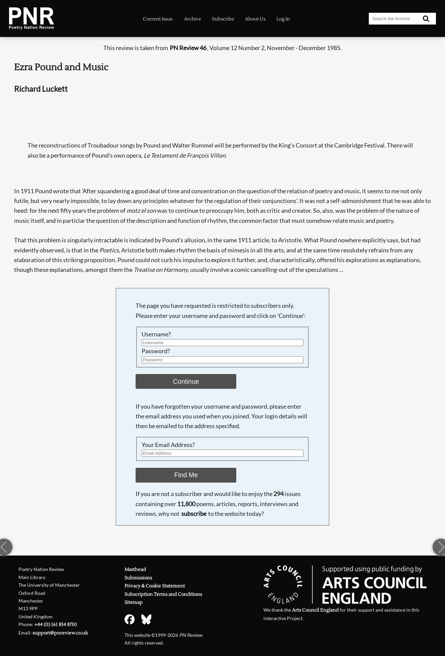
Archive (192, 19)
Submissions (138, 578)
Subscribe (223, 19)
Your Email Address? (168, 444)
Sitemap (134, 602)
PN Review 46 (188, 47)
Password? (156, 351)
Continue (186, 381)
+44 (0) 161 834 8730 (55, 624)
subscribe (193, 513)
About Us (255, 19)
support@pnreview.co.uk (60, 633)
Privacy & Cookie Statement (155, 586)
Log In (283, 19)
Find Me (186, 475)
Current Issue (158, 19)
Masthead (135, 569)
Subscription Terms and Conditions (163, 594)
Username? (156, 334)
